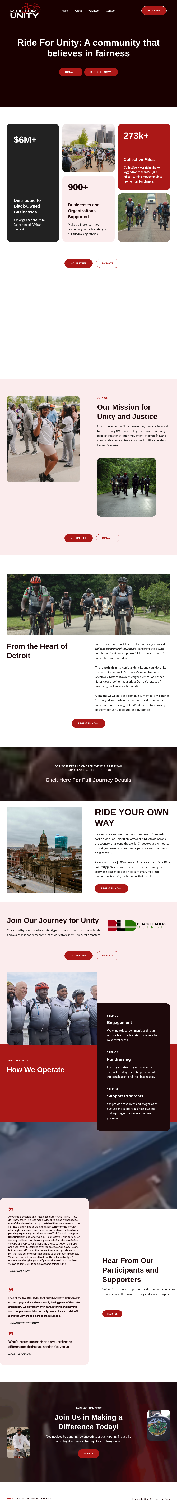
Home (66, 10)
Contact (109, 10)
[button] (154, 10)
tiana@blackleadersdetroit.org (88, 770)
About (78, 10)
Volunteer (93, 10)
